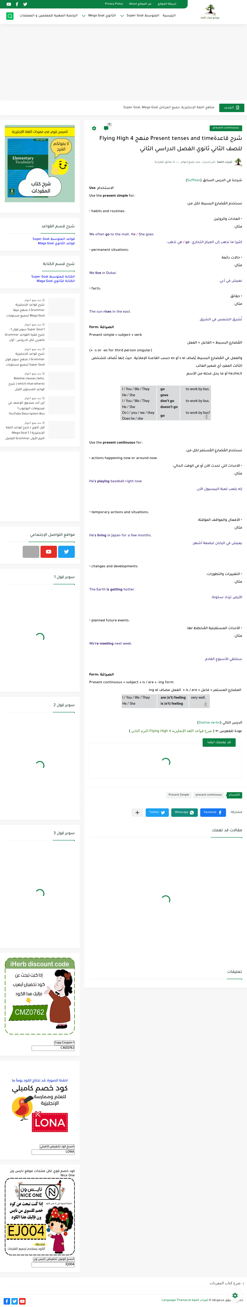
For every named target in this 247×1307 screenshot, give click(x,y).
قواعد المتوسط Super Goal (54, 239)
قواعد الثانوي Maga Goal (56, 243)
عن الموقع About (140, 4)
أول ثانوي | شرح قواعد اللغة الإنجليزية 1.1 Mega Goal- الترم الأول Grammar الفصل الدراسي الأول (25, 434)
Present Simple (179, 795)
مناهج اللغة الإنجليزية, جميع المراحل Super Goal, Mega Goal (168, 107)
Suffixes (193, 181)
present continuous (226, 128)
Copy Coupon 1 (64, 1043)
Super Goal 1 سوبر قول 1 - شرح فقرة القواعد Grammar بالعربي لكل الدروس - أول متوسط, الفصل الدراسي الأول (25, 336)
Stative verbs (209, 723)
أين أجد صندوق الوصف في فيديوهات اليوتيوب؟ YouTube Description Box (26, 409)
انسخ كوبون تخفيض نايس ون (54, 1259)
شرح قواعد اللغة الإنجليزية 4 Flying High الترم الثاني (171, 731)
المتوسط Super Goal (143, 16)
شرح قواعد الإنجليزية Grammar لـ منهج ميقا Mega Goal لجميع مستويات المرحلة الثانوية (25, 311)
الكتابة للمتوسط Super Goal (53, 277)
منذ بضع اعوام (33, 300)
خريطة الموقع (167, 4)
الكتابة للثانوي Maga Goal (56, 281)
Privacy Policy (114, 4)
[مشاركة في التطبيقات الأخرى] (137, 812)
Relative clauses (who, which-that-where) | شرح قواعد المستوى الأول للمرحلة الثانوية (26, 385)
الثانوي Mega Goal (102, 16)
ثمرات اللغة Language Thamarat (185, 1300)
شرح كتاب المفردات (225, 1283)
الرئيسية (169, 16)
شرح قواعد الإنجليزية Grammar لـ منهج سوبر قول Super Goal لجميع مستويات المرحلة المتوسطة (25, 360)
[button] (213, 812)
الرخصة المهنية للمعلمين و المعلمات (48, 16)
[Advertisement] (123, 63)
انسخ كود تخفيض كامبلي (57, 1147)
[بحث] (10, 16)
